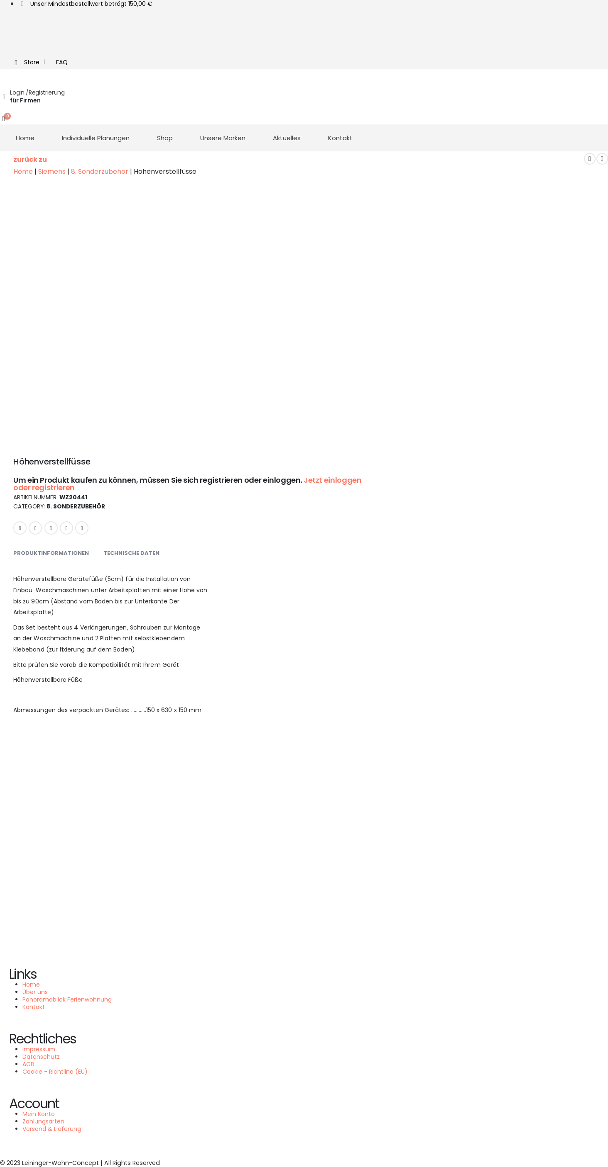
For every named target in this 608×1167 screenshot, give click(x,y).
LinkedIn (51, 528)
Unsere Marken (222, 138)
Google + (66, 528)
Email (81, 528)
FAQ (62, 62)
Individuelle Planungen (96, 138)
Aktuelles (287, 138)
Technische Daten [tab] (131, 553)
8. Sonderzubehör (76, 507)
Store (25, 62)
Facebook (20, 528)
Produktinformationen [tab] (51, 553)
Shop (165, 138)
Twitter (35, 528)
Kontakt (340, 138)
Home (25, 138)
